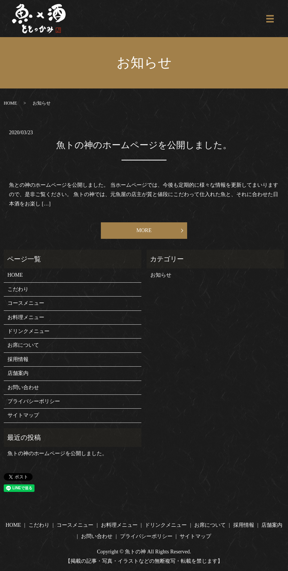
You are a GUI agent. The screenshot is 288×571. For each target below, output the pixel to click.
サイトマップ (23, 415)
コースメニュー (26, 303)
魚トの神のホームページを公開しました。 (144, 145)
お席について (23, 345)
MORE (144, 230)
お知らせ (160, 275)
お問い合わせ (23, 387)
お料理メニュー (26, 317)
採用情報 (18, 359)
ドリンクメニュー (29, 331)
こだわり (18, 289)
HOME (10, 103)
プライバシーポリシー (34, 401)
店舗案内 (18, 373)
